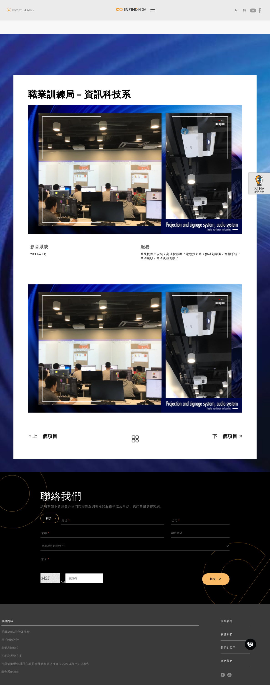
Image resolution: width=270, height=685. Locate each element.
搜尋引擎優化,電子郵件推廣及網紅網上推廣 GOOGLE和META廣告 (45, 663)
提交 (216, 579)
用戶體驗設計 (10, 639)
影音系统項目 (10, 671)
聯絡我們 (226, 660)
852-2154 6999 (23, 10)
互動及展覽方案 (11, 655)
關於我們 (226, 634)
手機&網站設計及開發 (15, 631)
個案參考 (226, 621)
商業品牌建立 (10, 647)
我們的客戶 (228, 647)
